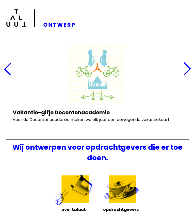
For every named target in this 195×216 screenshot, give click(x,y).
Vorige (8, 69)
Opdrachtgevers (121, 209)
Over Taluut (73, 209)
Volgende (187, 69)
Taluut (41, 18)
